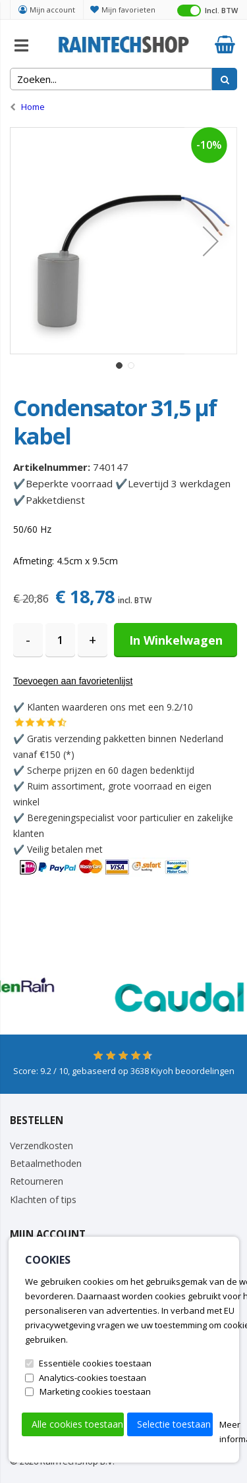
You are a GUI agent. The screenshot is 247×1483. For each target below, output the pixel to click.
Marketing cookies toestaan (95, 1391)
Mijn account (52, 9)
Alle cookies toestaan (77, 1424)
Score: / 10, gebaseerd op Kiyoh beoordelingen (123, 1071)
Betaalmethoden (46, 1163)
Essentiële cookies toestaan (95, 1363)
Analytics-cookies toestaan (92, 1378)
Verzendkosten (41, 1145)
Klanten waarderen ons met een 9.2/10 (110, 707)
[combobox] (111, 79)
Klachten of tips (43, 1199)
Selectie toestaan (174, 1424)
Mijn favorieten (128, 9)
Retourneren (36, 1181)
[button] (210, 240)
